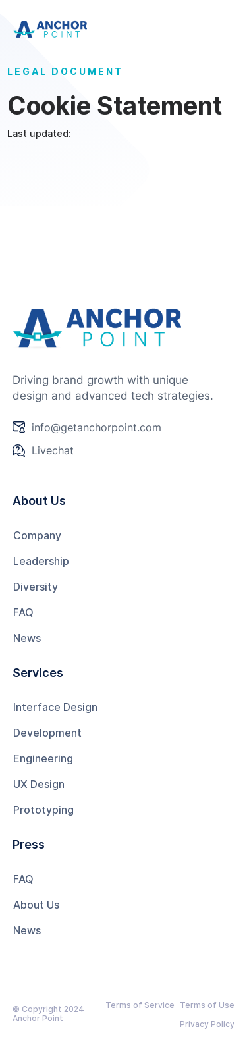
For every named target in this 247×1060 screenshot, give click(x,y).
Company (37, 535)
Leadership (41, 561)
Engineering (43, 758)
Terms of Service (140, 1005)
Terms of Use (207, 1005)
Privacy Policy (207, 1024)
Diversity (35, 586)
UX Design (39, 784)
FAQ (23, 612)
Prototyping (43, 809)
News (27, 638)
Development (47, 732)
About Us (36, 904)
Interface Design (55, 707)
